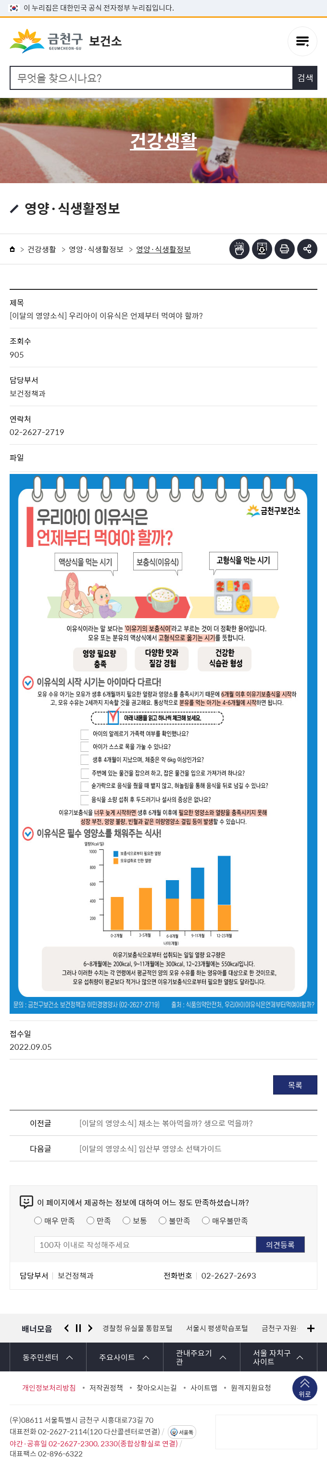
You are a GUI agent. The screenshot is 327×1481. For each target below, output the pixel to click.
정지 (78, 1328)
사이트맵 (203, 1387)
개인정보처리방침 (49, 1387)
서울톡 (186, 1432)
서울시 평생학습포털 (217, 1328)
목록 (295, 1085)
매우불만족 (230, 1220)
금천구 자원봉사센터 (293, 1328)
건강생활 (41, 249)
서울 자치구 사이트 (272, 1357)
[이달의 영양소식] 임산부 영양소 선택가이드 (150, 1148)
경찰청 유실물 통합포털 (137, 1328)
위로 (304, 1395)
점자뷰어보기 (239, 249)
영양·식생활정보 (96, 249)
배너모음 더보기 (310, 1328)
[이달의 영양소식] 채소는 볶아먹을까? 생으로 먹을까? (166, 1123)
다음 (90, 1328)
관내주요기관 (194, 1357)
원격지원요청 (251, 1387)
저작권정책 (106, 1387)
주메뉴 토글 (302, 42)
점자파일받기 (262, 249)
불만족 (179, 1220)
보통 (140, 1220)
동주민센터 (41, 1357)
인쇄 (285, 249)
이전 (66, 1328)
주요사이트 (117, 1357)
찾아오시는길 (157, 1387)
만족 (104, 1220)
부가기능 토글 (307, 249)
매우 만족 (59, 1220)
